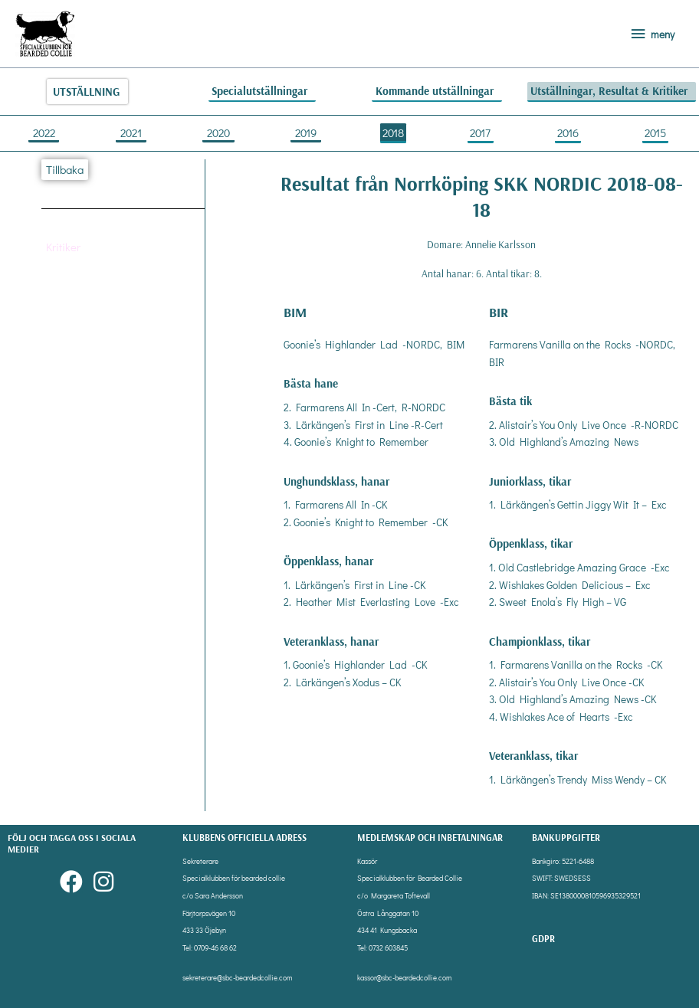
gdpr (543, 938)
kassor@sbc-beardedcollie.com (404, 978)
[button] (63, 246)
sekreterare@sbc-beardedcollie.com (237, 978)
